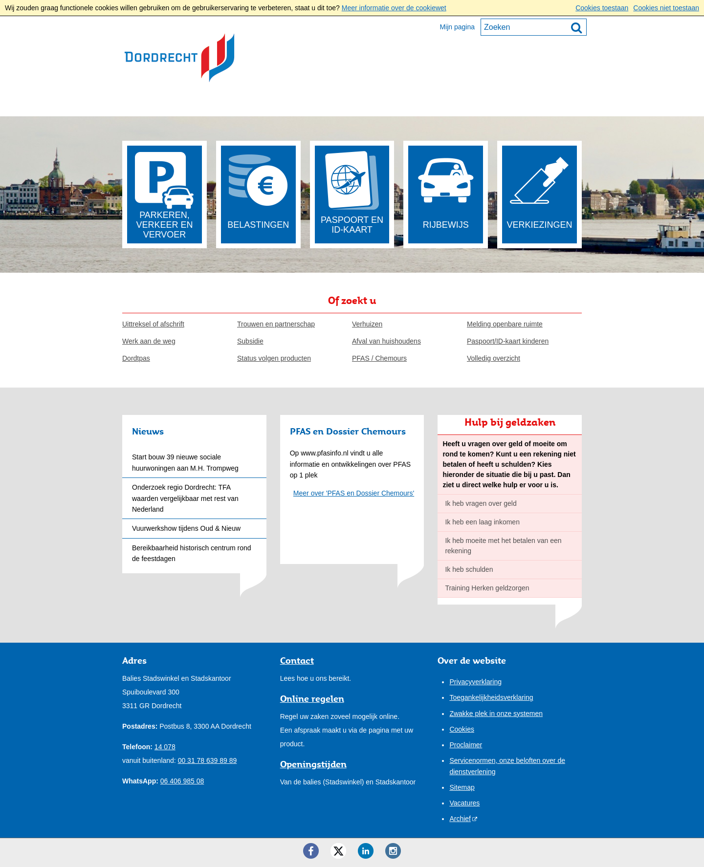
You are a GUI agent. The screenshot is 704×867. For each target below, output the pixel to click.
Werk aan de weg (149, 341)
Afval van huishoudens (386, 341)
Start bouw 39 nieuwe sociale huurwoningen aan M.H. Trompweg (185, 462)
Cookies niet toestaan (666, 8)
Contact (412, 103)
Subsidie (250, 341)
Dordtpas (136, 358)
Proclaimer (465, 745)
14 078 (165, 747)
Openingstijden (313, 764)
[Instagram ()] (393, 851)
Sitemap (461, 787)
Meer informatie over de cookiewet (394, 8)
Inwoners (152, 103)
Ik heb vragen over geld (480, 503)
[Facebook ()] (311, 851)
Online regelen (312, 698)
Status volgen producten (274, 358)
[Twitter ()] (338, 851)
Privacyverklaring (475, 682)
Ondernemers (224, 103)
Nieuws (148, 431)
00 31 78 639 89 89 (207, 760)
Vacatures (464, 803)
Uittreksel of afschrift (153, 324)
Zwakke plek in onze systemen (496, 713)
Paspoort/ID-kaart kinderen (508, 341)
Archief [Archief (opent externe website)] (460, 819)
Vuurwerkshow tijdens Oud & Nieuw (186, 528)
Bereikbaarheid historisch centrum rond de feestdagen (191, 553)
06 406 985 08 (182, 781)
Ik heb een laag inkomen (482, 522)
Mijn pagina (457, 27)
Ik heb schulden (469, 569)
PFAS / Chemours (379, 358)
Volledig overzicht (493, 358)
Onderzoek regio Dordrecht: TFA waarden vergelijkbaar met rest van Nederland (185, 498)
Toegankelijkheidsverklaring (491, 697)
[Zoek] (576, 27)
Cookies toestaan (601, 8)
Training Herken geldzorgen (487, 588)
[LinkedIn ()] (366, 851)
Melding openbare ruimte (505, 324)
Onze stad (352, 103)
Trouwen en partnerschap (276, 324)
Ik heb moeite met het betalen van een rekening (503, 546)
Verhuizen (367, 324)
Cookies (461, 729)
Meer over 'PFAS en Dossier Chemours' (353, 493)
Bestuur (293, 103)
